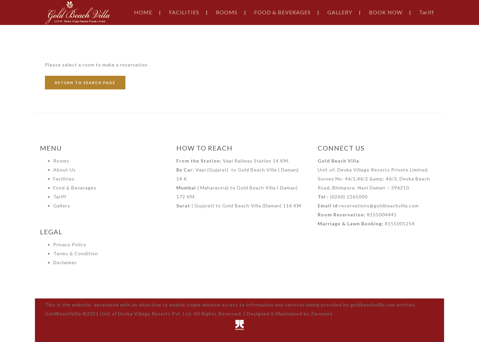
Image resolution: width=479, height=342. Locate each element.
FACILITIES (184, 12)
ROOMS (227, 12)
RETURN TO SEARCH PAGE (85, 82)
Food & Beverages (74, 187)
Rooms (61, 161)
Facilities (64, 178)
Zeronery (322, 313)
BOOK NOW (385, 12)
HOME (143, 12)
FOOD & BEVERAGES (282, 12)
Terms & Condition (75, 253)
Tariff (426, 12)
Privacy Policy (69, 244)
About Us (64, 169)
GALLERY (339, 12)
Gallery (61, 205)
